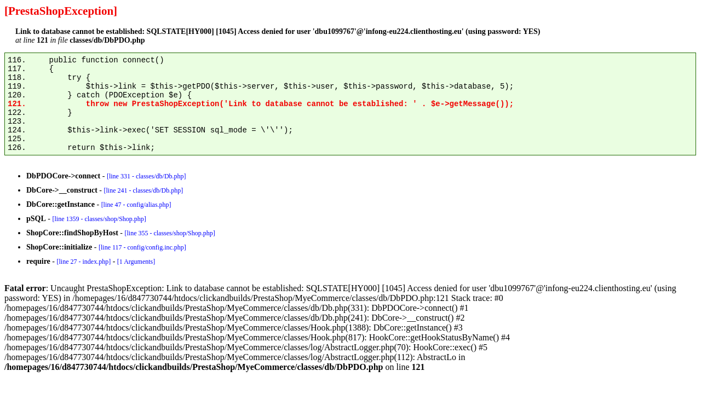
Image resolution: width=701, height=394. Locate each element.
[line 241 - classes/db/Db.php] (143, 190)
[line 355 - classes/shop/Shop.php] (169, 233)
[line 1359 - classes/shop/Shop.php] (99, 219)
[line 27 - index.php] (83, 261)
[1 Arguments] (136, 261)
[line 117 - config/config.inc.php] (142, 247)
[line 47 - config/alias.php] (136, 204)
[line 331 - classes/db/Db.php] (146, 176)
